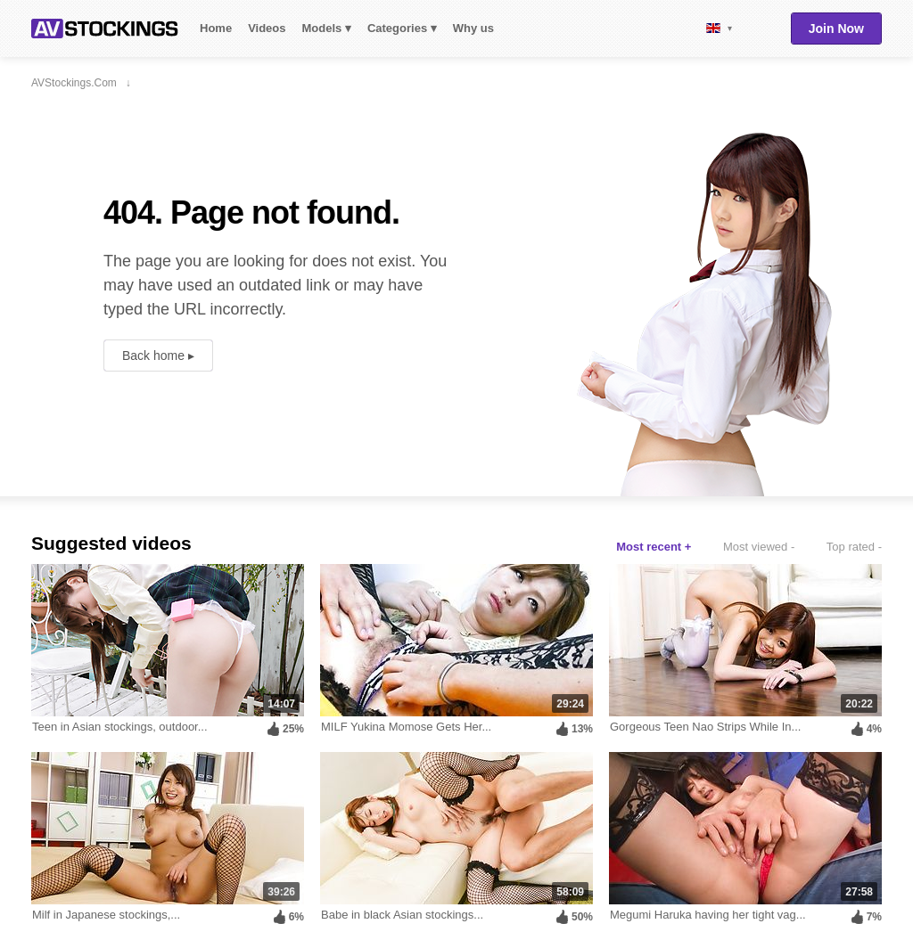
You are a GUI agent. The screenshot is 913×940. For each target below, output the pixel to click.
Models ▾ (326, 28)
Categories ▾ (402, 28)
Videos (266, 28)
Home (216, 28)
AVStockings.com (104, 28)
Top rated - (854, 546)
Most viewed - (758, 546)
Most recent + (653, 546)
